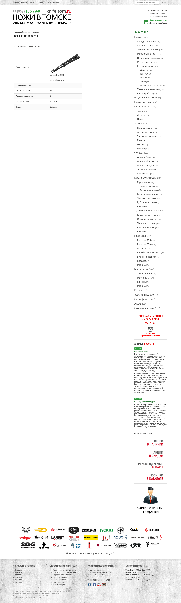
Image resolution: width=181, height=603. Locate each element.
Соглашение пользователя (63, 572)
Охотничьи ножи (145, 45)
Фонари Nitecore (145, 161)
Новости (24, 2)
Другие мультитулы (149, 190)
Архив (137, 303)
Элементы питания (147, 169)
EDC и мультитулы (145, 177)
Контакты (48, 2)
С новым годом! (141, 351)
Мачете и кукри (145, 62)
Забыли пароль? (96, 575)
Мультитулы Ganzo (149, 186)
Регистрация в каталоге (99, 572)
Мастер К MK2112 (57, 75)
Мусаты (141, 140)
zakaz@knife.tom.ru (140, 572)
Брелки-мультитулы (147, 194)
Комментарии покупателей (63, 570)
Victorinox (144, 70)
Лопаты (141, 115)
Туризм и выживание (146, 210)
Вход (165, 10)
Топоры (141, 111)
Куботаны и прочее (147, 202)
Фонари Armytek (145, 165)
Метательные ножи (147, 54)
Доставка (39, 2)
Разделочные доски (146, 97)
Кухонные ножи (145, 66)
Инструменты (142, 106)
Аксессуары (143, 174)
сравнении (155, 14)
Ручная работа (145, 93)
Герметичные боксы (147, 215)
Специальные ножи (147, 58)
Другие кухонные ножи (150, 85)
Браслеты (142, 261)
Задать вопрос (57, 585)
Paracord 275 (144, 240)
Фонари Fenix (144, 157)
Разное (141, 148)
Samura (143, 78)
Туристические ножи (148, 50)
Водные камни (144, 128)
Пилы (140, 119)
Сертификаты (142, 299)
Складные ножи (145, 41)
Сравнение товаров (30, 32)
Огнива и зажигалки (147, 219)
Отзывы (56, 2)
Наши (144, 343)
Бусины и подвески (147, 257)
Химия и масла (145, 273)
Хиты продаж (57, 582)
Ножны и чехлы (143, 102)
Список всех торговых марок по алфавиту (90, 553)
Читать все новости (143, 434)
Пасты (140, 144)
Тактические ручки (147, 198)
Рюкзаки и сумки (146, 227)
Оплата (31, 2)
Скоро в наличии (144, 308)
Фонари (138, 152)
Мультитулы (143, 182)
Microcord (142, 248)
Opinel (143, 81)
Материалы (143, 278)
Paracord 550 (144, 244)
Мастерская (141, 269)
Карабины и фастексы (148, 252)
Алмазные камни (146, 132)
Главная (16, 2)
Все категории (20, 47)
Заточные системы (147, 136)
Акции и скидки (58, 580)
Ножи (137, 37)
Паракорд (140, 235)
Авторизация (94, 570)
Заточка (139, 123)
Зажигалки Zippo (144, 294)
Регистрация (153, 10)
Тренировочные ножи (148, 89)
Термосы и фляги (146, 223)
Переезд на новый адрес (144, 402)
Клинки (141, 282)
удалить (60, 80)
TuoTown (144, 74)
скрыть (53, 80)
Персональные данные (61, 575)
